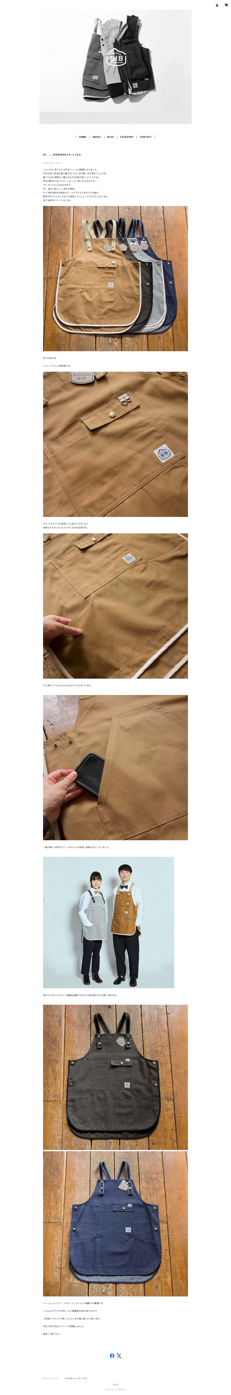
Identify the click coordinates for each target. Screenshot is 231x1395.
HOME (82, 137)
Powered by (115, 1389)
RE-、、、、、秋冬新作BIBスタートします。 (62, 154)
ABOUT (97, 137)
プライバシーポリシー (51, 1378)
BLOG (110, 137)
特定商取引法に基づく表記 (76, 1378)
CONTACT (146, 137)
